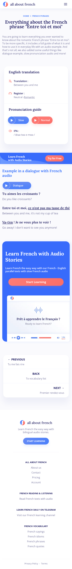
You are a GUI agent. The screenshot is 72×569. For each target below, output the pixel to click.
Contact (36, 472)
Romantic (29, 97)
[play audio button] (11, 120)
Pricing (36, 477)
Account (36, 482)
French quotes (36, 546)
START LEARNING (36, 441)
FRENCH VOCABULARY (36, 526)
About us (36, 467)
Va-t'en (7, 222)
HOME (26, 16)
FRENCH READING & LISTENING (36, 493)
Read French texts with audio (36, 498)
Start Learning (36, 282)
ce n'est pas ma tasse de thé (49, 208)
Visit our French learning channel (36, 515)
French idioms (36, 536)
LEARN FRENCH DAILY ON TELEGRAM (36, 509)
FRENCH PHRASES (40, 16)
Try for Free (54, 158)
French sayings (36, 531)
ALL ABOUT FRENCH (36, 462)
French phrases (36, 541)
